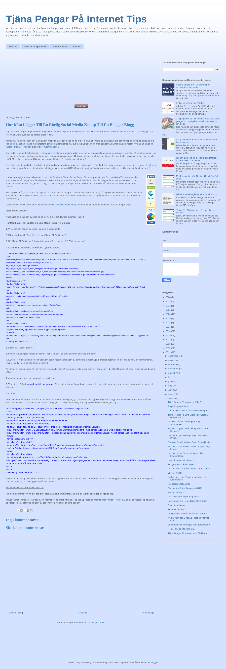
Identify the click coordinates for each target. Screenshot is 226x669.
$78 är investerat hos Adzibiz (190, 103)
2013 (168, 344)
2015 (168, 335)
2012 (168, 348)
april (170, 390)
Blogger (154, 662)
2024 (168, 297)
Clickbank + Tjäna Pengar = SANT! (185, 488)
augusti (172, 373)
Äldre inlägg (148, 612)
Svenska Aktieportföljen (35, 47)
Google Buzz (104, 177)
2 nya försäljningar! (177, 505)
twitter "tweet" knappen (47, 147)
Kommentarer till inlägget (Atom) (89, 622)
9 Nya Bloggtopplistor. (178, 406)
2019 (168, 318)
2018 (168, 322)
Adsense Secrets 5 (177, 509)
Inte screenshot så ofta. (179, 484)
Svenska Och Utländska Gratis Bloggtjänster (189, 442)
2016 (168, 331)
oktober (172, 364)
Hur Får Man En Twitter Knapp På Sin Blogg (189, 468)
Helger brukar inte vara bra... (181, 529)
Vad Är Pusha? (175, 473)
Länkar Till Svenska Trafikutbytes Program (188, 410)
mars (171, 394)
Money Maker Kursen (112, 500)
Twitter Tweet (76, 177)
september (173, 368)
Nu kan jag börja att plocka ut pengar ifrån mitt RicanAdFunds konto (196, 159)
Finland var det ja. (176, 492)
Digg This (120, 177)
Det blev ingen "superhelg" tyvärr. (184, 496)
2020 (168, 314)
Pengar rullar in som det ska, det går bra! (187, 513)
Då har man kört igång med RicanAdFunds (196, 194)
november (173, 360)
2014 (168, 339)
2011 (168, 352)
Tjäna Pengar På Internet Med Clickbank (187, 533)
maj (170, 385)
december (173, 356)
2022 (168, 305)
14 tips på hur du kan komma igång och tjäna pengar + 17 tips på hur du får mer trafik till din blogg (197, 121)
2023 (168, 301)
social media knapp (67, 204)
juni (170, 381)
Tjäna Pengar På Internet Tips (76, 19)
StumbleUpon (90, 177)
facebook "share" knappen (18, 147)
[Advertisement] (81, 77)
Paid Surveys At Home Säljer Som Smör (187, 501)
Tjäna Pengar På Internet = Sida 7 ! (185, 402)
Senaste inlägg (15, 612)
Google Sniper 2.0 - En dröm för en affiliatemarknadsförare (193, 86)
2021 (168, 310)
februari (172, 398)
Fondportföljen (60, 47)
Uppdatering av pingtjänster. (181, 460)
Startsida (13, 47)
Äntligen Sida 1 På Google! (181, 464)
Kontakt (77, 47)
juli (170, 377)
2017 (168, 327)
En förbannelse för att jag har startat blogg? (189, 524)
